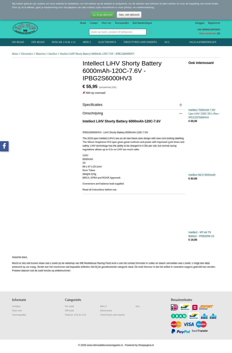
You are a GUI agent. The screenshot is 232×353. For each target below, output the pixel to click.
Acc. (167, 42)
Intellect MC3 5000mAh (202, 174)
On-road (18, 42)
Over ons (106, 23)
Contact (94, 23)
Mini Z (87, 42)
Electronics (107, 42)
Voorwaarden (122, 23)
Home (83, 23)
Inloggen (200, 23)
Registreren (214, 23)
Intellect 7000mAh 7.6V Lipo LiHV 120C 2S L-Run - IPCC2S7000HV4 (204, 113)
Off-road (37, 42)
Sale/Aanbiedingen (142, 23)
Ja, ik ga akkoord (102, 14)
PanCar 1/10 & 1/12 (63, 42)
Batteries (41, 53)
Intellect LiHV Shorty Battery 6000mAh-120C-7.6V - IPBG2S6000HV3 (97, 53)
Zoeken (149, 32)
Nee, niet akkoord (129, 14)
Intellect (52, 53)
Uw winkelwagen (208, 29)
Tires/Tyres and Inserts (140, 42)
